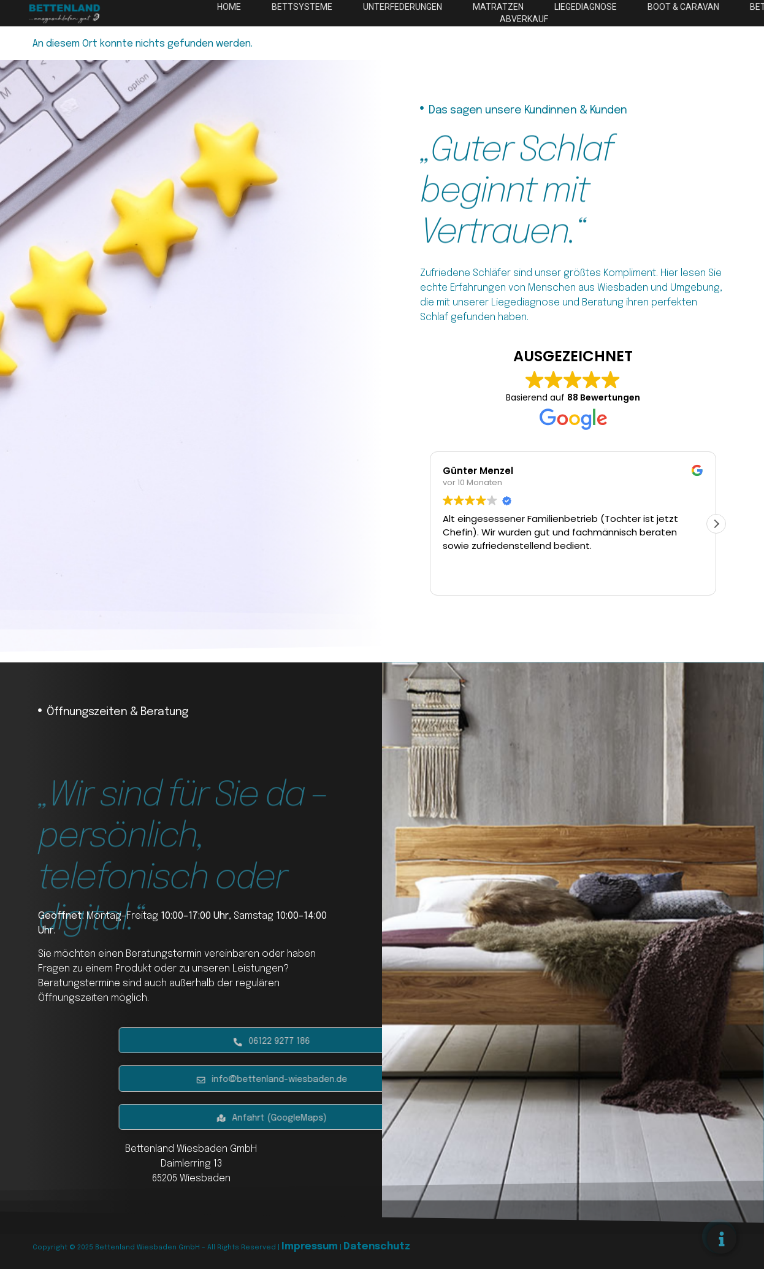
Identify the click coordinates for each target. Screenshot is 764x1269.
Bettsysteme (415, 7)
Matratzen (602, 7)
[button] (716, 524)
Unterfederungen (510, 7)
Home (345, 7)
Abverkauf (627, 18)
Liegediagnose (686, 7)
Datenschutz (376, 1246)
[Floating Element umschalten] (721, 1239)
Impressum (309, 1246)
